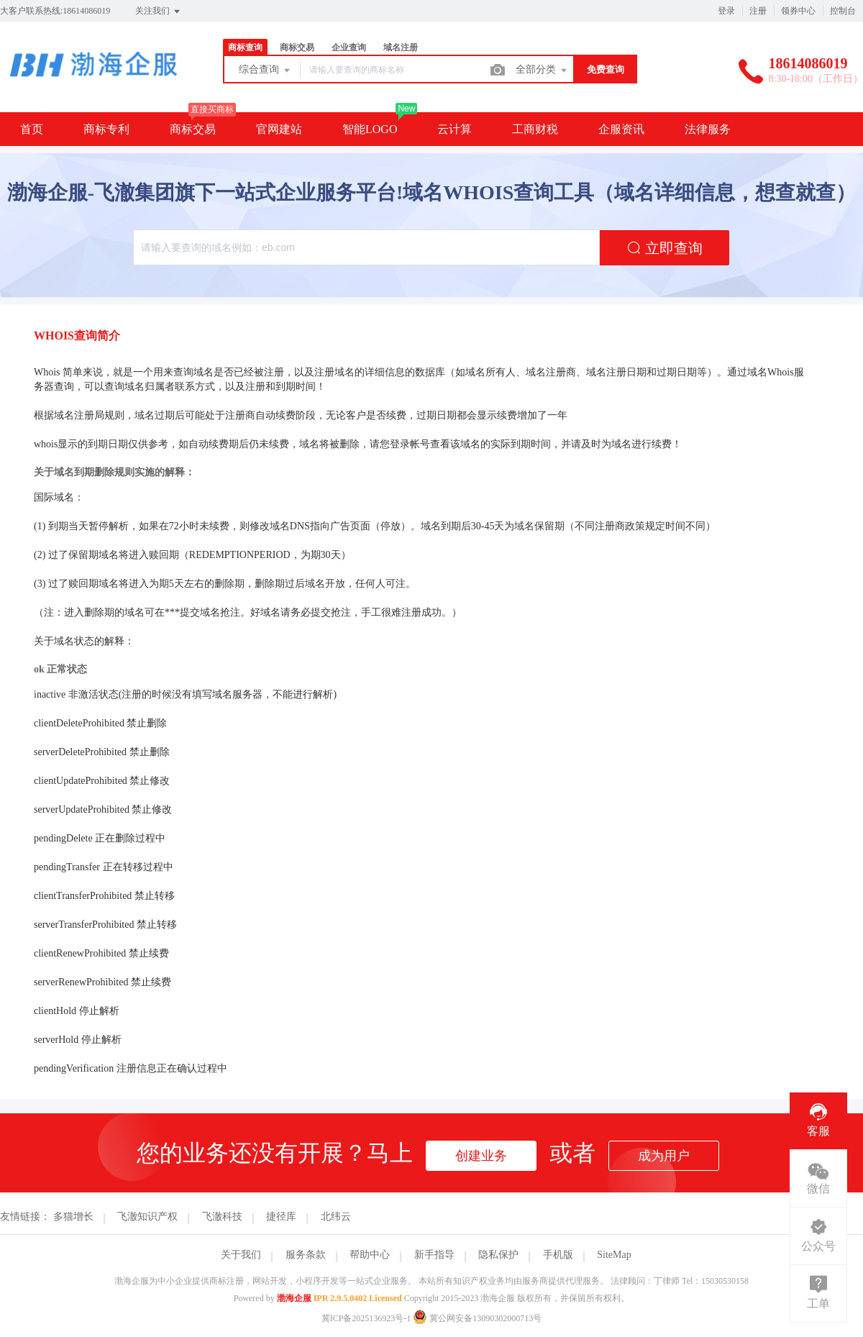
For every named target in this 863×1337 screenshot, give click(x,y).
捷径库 (281, 1216)
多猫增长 (73, 1216)
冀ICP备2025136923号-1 (366, 1318)
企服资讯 (621, 129)
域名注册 (400, 47)
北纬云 (336, 1216)
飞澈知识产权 (147, 1216)
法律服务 (708, 129)
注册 (758, 11)
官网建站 (279, 129)
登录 (726, 11)
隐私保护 (498, 1254)
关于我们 (241, 1254)
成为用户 (664, 1156)
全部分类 (542, 70)
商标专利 (106, 129)
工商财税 (535, 129)
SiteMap (614, 1254)
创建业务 (481, 1156)
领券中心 (798, 11)
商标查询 (245, 47)
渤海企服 (294, 1298)
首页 (31, 129)
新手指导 (434, 1254)
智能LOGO (369, 129)
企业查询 (349, 47)
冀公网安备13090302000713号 (477, 1318)
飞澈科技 (222, 1216)
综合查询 (265, 70)
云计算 (454, 129)
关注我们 (158, 11)
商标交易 (297, 47)
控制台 (843, 11)
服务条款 (306, 1254)
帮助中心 (370, 1254)
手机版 (558, 1254)
